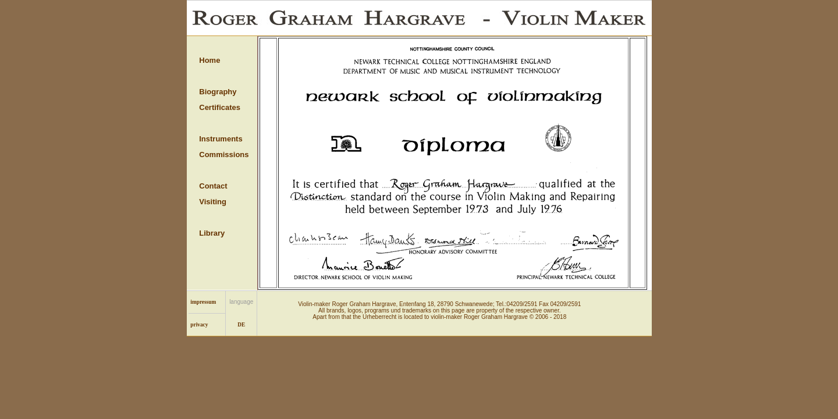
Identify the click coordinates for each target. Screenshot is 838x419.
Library (212, 233)
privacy (199, 325)
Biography (217, 91)
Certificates (219, 107)
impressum (203, 302)
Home (209, 60)
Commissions (223, 154)
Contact (213, 186)
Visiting (212, 201)
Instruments (220, 138)
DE (241, 325)
